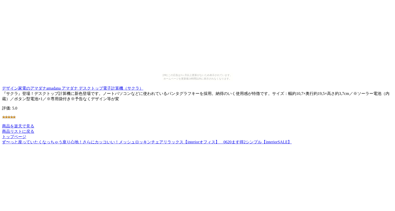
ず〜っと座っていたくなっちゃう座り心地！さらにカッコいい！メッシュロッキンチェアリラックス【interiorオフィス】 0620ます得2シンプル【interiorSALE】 (147, 142)
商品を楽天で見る (18, 126)
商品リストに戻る (18, 131)
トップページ (14, 137)
